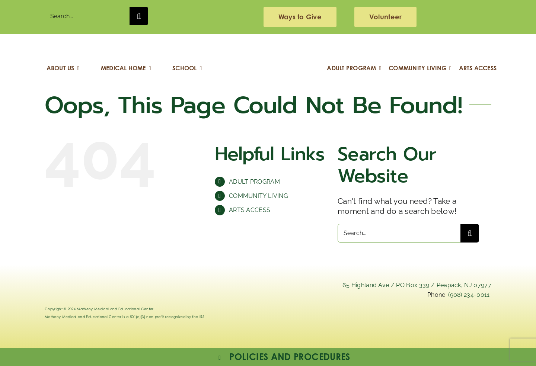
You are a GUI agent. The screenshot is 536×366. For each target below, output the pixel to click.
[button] (283, 357)
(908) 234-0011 (468, 294)
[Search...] (87, 16)
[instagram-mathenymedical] (408, 323)
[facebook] (440, 318)
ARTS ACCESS (250, 210)
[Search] (139, 16)
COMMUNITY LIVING (258, 195)
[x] (370, 318)
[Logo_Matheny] (268, 45)
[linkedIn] (334, 318)
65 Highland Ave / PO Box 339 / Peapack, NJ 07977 (416, 285)
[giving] (300, 17)
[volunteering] (385, 17)
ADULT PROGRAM (254, 181)
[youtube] (475, 318)
